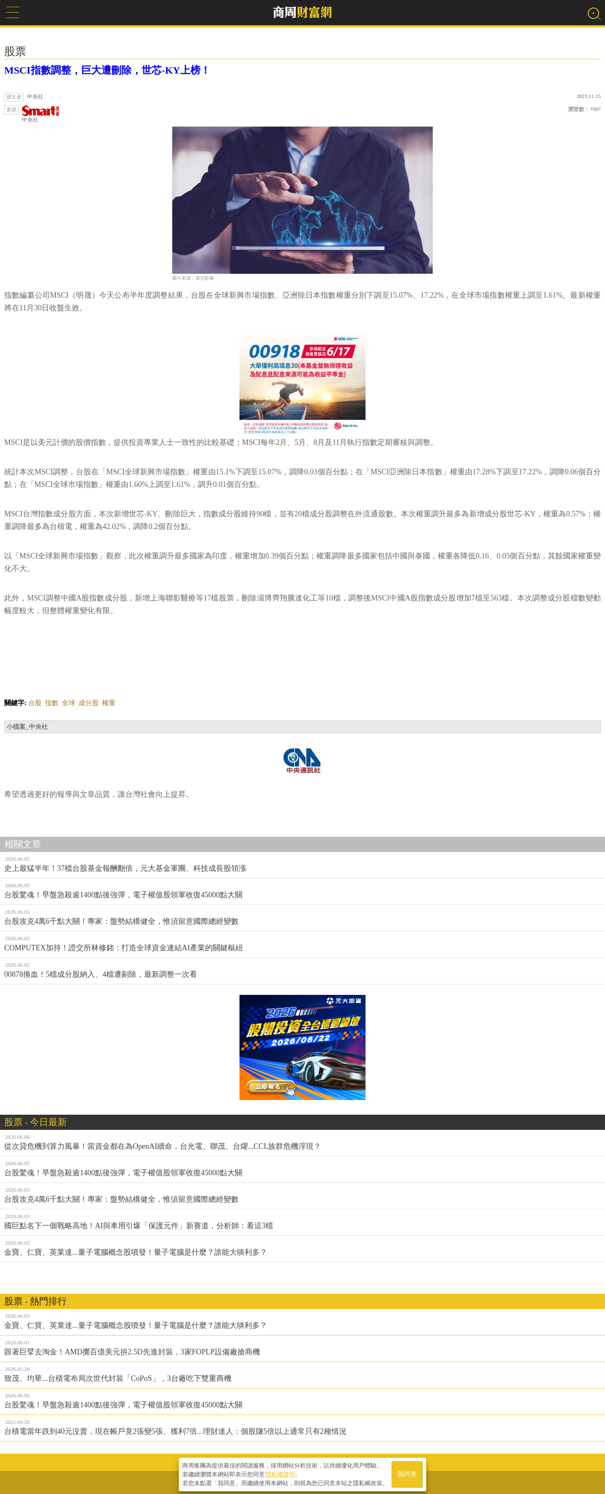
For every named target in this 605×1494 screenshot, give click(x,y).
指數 (51, 702)
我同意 (407, 1473)
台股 (35, 702)
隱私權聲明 (280, 1473)
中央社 (41, 114)
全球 (68, 702)
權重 (109, 702)
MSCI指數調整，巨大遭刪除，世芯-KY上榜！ (107, 70)
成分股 (89, 702)
